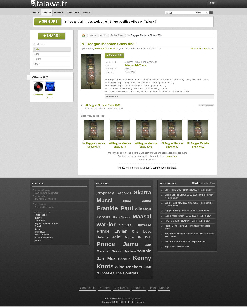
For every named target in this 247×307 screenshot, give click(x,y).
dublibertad (38, 95)
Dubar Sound (136, 201)
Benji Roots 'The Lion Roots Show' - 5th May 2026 (189, 234)
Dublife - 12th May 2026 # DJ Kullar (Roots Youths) (189, 203)
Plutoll (38, 226)
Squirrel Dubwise (135, 225)
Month (204, 183)
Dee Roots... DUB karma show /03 (181, 190)
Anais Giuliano (42, 235)
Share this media (200, 48)
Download (209, 105)
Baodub (124, 259)
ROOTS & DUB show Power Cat (180, 221)
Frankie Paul (115, 208)
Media (46, 12)
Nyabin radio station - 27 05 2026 (180, 216)
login (128, 167)
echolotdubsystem (44, 237)
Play (201, 105)
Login (212, 2)
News (86, 12)
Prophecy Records (114, 193)
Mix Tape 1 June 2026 (175, 241)
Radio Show (116, 35)
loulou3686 (40, 232)
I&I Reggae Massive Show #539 (102, 105)
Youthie (144, 251)
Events (58, 12)
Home (35, 12)
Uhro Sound (121, 217)
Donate (164, 288)
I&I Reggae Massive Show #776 (93, 145)
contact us (171, 156)
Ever (212, 183)
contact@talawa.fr (133, 298)
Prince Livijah (112, 231)
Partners (104, 288)
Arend (37, 229)
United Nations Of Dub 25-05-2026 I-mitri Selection (189, 195)
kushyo (38, 218)
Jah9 (117, 237)
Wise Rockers (128, 267)
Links (152, 288)
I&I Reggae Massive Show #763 (146, 145)
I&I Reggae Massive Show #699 (172, 145)
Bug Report (121, 288)
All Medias (38, 44)
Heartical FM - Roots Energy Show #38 (183, 226)
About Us (138, 288)
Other (36, 64)
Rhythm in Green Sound (46, 223)
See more (112, 96)
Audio (36, 49)
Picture (37, 59)
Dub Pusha (40, 221)
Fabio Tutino (41, 215)
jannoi (38, 240)
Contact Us (87, 288)
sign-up (138, 167)
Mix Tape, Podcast (197, 241)
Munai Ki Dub (138, 237)
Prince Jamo (117, 244)
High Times (170, 247)
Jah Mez (106, 258)
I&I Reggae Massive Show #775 (120, 145)
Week (195, 183)
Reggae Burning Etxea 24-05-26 (180, 211)
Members (73, 12)
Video (36, 54)
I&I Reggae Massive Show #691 (198, 145)
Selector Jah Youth (105, 48)
